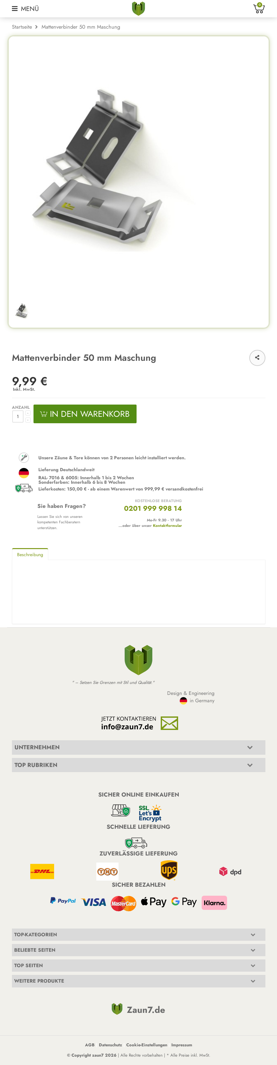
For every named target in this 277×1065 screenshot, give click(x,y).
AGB (90, 1045)
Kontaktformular (167, 525)
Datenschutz (110, 1045)
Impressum (181, 1045)
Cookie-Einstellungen (146, 1045)
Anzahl (21, 407)
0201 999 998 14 (153, 508)
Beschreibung (30, 554)
